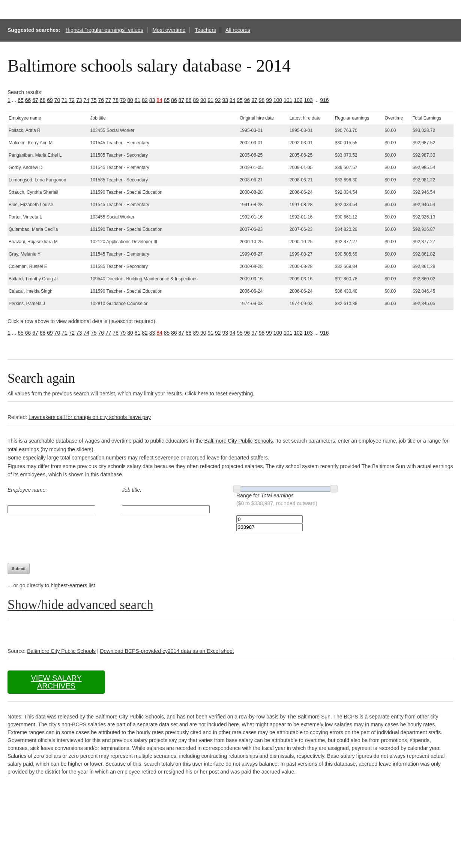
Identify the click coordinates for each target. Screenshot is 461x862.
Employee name (25, 118)
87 (182, 100)
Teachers (205, 30)
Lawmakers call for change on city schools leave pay (90, 417)
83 (152, 100)
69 (50, 100)
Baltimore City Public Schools (238, 441)
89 (196, 100)
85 (167, 100)
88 (189, 100)
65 (21, 100)
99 (269, 100)
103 (308, 100)
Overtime (393, 118)
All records (237, 30)
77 (108, 100)
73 (79, 100)
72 (72, 100)
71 (65, 100)
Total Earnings (427, 118)
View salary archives (56, 682)
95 (240, 100)
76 (101, 100)
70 (57, 100)
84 (159, 100)
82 (145, 100)
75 (94, 100)
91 (210, 100)
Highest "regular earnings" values (104, 30)
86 (174, 100)
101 (288, 100)
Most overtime (168, 30)
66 (28, 100)
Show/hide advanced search (80, 604)
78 (116, 100)
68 (43, 100)
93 (225, 100)
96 (247, 100)
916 (324, 100)
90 (203, 100)
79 (123, 100)
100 (277, 100)
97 (254, 100)
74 (86, 100)
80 (130, 100)
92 (218, 100)
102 (298, 100)
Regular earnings (352, 118)
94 (233, 100)
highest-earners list (73, 585)
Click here (196, 394)
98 (262, 100)
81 (138, 100)
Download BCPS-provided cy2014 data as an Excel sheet (167, 651)
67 (35, 100)
